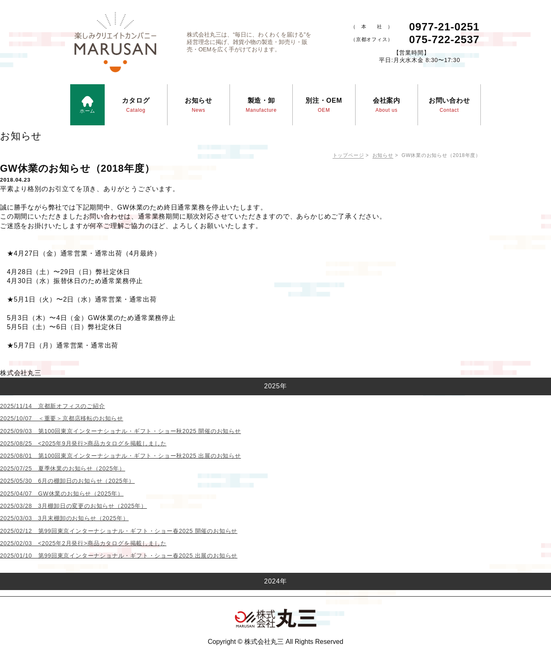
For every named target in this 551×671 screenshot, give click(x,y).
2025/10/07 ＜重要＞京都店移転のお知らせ (61, 418)
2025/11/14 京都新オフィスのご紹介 (52, 406)
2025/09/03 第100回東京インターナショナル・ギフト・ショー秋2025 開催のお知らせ (120, 431)
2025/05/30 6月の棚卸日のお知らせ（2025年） (67, 480)
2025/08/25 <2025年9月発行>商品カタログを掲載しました (83, 443)
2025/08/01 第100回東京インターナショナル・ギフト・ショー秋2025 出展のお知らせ (120, 455)
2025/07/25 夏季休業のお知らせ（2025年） (62, 468)
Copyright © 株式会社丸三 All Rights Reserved (275, 641)
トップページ (348, 155)
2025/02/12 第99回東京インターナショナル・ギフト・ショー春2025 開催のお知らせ (118, 531)
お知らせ (382, 155)
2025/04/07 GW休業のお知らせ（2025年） (62, 493)
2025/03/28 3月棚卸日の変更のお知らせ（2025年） (73, 506)
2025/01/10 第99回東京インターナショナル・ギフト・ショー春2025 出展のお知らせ (118, 555)
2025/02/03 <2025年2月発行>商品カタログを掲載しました (83, 543)
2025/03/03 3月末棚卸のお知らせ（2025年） (64, 518)
